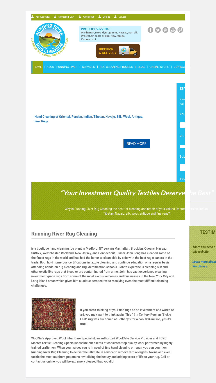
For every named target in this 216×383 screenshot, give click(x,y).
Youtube (173, 30)
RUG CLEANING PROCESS (116, 66)
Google (165, 30)
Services (88, 66)
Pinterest (180, 30)
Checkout (88, 16)
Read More (136, 143)
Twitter (158, 30)
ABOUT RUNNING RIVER (61, 66)
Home (38, 66)
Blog (141, 66)
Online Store (159, 66)
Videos (122, 16)
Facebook (150, 30)
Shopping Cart (66, 16)
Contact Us (182, 66)
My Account (43, 16)
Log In (106, 16)
